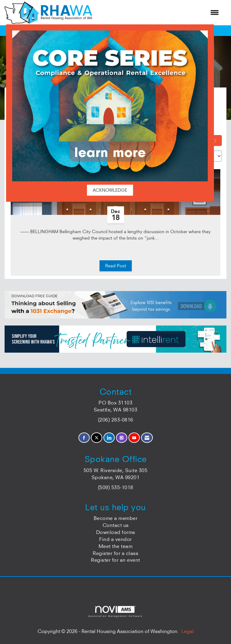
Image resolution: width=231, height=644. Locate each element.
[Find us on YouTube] (134, 437)
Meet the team (116, 546)
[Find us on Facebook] (84, 437)
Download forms (115, 532)
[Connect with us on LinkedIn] (109, 437)
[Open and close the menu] (158, 12)
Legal (187, 631)
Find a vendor (115, 539)
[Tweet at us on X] (96, 437)
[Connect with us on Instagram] (121, 437)
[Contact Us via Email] (147, 437)
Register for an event (115, 560)
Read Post (115, 266)
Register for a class (115, 553)
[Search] (216, 140)
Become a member (116, 518)
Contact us (116, 525)
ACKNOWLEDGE (110, 190)
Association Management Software (115, 611)
